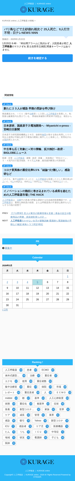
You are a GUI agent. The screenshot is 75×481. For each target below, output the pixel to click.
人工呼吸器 (51, 114)
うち (25, 432)
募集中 (8, 248)
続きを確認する (37, 58)
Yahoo (41, 420)
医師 (10, 443)
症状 (59, 403)
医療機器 (60, 426)
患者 (32, 370)
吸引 (25, 420)
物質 (44, 134)
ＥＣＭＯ (63, 392)
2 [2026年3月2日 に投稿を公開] (7, 282)
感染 (10, 420)
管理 (40, 415)
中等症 (58, 432)
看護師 (41, 437)
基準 (40, 398)
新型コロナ (60, 420)
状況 (25, 437)
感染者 (25, 426)
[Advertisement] (37, 77)
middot (11, 398)
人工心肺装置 (59, 398)
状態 (10, 403)
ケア (10, 415)
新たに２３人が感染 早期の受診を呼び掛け (29, 108)
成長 (25, 415)
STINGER (37, 477)
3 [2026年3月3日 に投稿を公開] (17, 282)
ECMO (48, 370)
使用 (27, 381)
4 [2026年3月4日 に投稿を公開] (27, 282)
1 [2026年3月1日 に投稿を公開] (67, 276)
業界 (54, 415)
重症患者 (32, 392)
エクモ (11, 381)
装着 (10, 409)
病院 (47, 387)
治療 (31, 114)
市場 (61, 387)
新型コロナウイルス (30, 409)
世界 (64, 409)
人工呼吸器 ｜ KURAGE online (37, 471)
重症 (32, 387)
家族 (50, 409)
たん (10, 432)
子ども (58, 437)
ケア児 (42, 426)
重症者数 (44, 381)
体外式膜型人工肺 (15, 375)
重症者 (51, 375)
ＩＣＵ (41, 432)
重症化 (26, 403)
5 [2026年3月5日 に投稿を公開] (37, 282)
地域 (10, 437)
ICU (10, 426)
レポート (12, 392)
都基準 (43, 403)
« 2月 (5, 309)
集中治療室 (14, 387)
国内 (6, 139)
